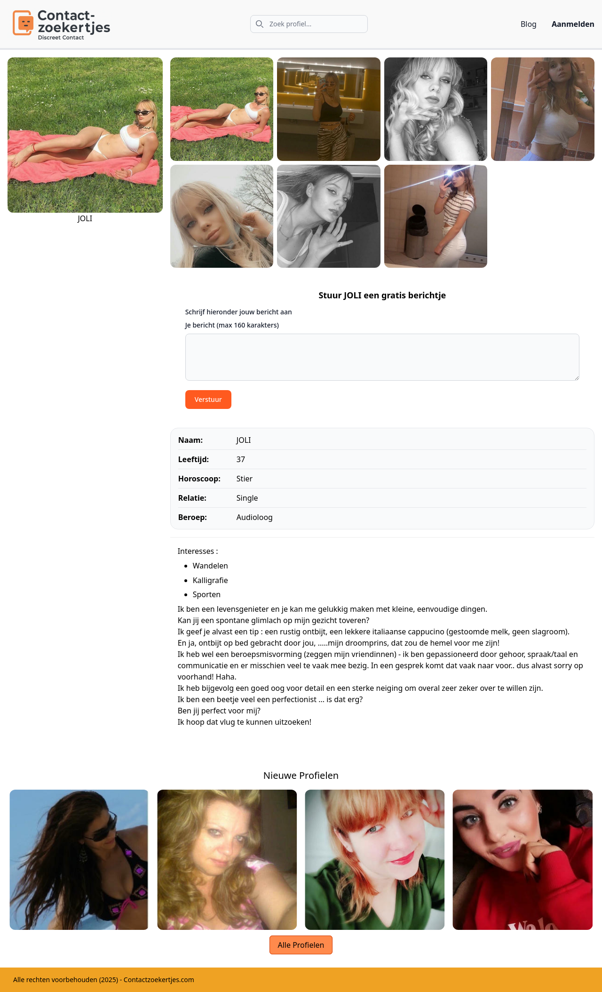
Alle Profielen (300, 945)
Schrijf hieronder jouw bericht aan (238, 311)
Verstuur (208, 399)
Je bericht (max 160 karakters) (232, 324)
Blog (529, 24)
